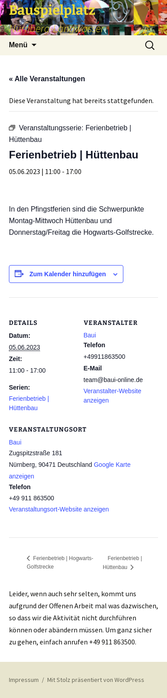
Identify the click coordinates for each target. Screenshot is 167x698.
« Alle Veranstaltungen (47, 79)
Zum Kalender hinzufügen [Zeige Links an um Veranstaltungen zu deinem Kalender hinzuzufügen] (67, 274)
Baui (15, 442)
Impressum (24, 680)
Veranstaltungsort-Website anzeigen (59, 509)
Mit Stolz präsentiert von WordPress (95, 680)
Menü (18, 45)
